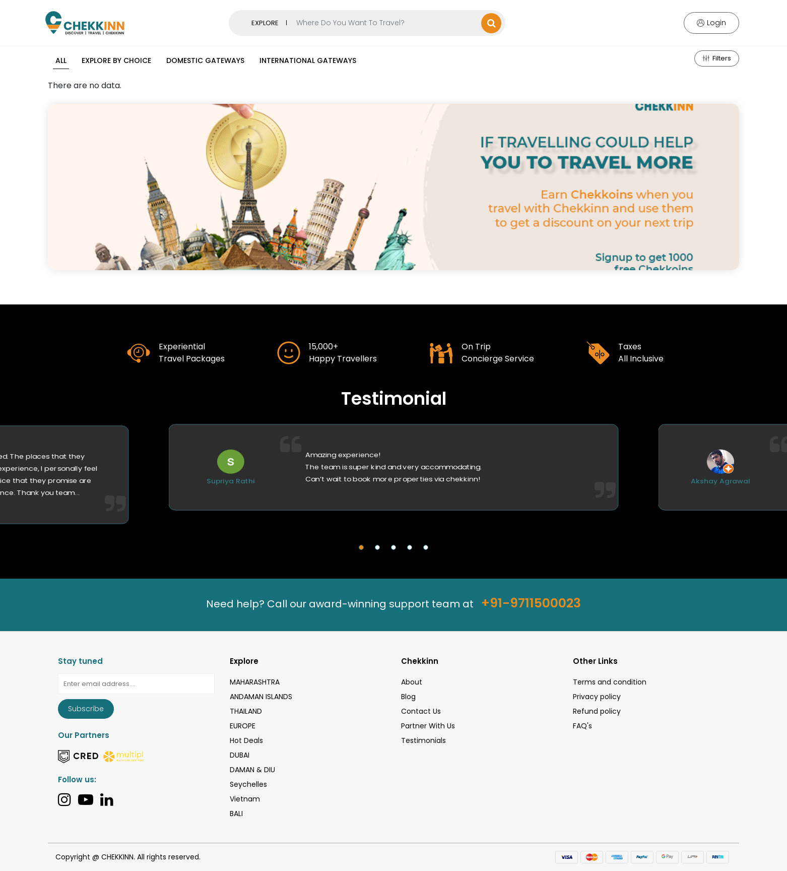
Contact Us (421, 711)
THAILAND (246, 711)
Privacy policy (597, 697)
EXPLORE (265, 23)
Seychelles (248, 784)
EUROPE (242, 726)
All (61, 60)
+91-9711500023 (531, 603)
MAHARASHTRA (255, 682)
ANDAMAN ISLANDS (261, 697)
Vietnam (245, 799)
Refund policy (597, 711)
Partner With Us (428, 726)
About (411, 682)
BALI (236, 813)
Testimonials (423, 740)
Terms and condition (609, 682)
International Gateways (307, 60)
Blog (408, 697)
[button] (361, 547)
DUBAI (239, 755)
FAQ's (582, 726)
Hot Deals (246, 740)
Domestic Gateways (205, 60)
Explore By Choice (116, 60)
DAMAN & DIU (252, 770)
